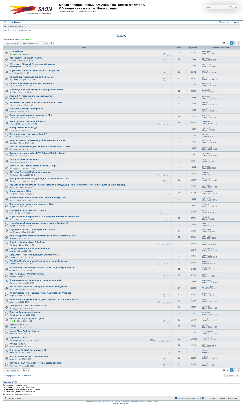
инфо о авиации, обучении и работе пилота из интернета (38, 140)
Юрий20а (13, 86)
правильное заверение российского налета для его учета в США (42, 267)
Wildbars (205, 268)
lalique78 (12, 213)
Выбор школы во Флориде (23, 128)
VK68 (204, 357)
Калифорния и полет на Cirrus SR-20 (27, 306)
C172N (12, 92)
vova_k (28, 39)
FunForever (206, 331)
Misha (204, 319)
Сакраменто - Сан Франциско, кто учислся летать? (35, 255)
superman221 (207, 172)
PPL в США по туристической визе (27, 121)
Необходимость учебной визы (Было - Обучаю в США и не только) (43, 299)
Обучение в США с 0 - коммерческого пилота (32, 229)
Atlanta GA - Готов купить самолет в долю (30, 96)
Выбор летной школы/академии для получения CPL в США (39, 178)
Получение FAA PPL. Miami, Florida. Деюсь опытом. (35, 363)
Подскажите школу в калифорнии (26, 108)
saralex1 (12, 238)
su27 (14, 105)
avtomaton (206, 147)
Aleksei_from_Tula (16, 117)
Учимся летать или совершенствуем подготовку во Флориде (40, 293)
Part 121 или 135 (17, 344)
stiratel (11, 353)
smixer (17, 39)
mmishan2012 (14, 124)
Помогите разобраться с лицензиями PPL (30, 115)
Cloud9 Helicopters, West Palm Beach (27, 242)
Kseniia (15, 175)
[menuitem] (16, 22)
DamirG (16, 80)
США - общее (16, 51)
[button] (238, 43)
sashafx (12, 219)
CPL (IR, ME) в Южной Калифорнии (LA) (29, 248)
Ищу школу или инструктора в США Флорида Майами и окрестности (44, 217)
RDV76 (15, 162)
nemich (204, 223)
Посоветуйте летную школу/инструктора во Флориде (36, 89)
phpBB (130, 401)
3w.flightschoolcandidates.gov (24, 159)
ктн (10, 73)
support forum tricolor (106, 401)
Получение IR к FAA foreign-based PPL (28, 350)
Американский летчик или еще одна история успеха (35, 102)
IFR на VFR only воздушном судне (26, 318)
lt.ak (22, 39)
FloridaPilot (13, 194)
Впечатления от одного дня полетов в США (31, 204)
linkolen (205, 90)
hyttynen (205, 128)
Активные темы (25, 30)
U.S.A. (121, 35)
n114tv (204, 204)
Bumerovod (13, 289)
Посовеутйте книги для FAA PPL (25, 58)
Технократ (206, 52)
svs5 (203, 77)
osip (11, 111)
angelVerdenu (14, 232)
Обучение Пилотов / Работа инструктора (30, 172)
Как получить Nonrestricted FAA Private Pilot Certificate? (37, 153)
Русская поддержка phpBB (121, 403)
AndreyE (12, 60)
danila (15, 245)
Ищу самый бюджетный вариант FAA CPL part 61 (34, 70)
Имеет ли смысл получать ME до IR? (28, 134)
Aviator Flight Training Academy (25, 331)
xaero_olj (205, 261)
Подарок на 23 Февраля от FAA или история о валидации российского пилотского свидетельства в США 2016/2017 (67, 185)
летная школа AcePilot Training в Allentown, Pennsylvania (38, 286)
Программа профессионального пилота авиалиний (35, 280)
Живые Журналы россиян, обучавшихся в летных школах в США (42, 236)
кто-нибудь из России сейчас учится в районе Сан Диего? (38, 223)
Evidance (12, 257)
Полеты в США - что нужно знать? (26, 274)
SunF (204, 363)
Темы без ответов (10, 30)
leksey (204, 58)
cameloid (205, 230)
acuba (11, 346)
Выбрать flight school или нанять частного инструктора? (38, 197)
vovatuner (205, 64)
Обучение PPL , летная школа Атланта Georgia (33, 166)
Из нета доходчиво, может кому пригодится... (32, 83)
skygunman (206, 191)
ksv (203, 160)
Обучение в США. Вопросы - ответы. (28, 210)
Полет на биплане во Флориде (24, 312)
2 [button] (234, 43)
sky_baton (13, 283)
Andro (11, 200)
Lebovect (205, 122)
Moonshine (206, 338)
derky (204, 71)
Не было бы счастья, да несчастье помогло (31, 77)
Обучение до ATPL (18, 325)
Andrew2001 (17, 340)
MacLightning (207, 249)
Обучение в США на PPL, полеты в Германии (32, 64)
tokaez (11, 334)
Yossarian (205, 115)
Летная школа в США (20, 191)
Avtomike (12, 264)
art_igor (15, 181)
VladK (204, 274)
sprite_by (205, 236)
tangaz (12, 296)
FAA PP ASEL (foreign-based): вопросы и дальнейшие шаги (39, 261)
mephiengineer (15, 67)
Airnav (15, 366)
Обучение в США (18, 337)
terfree (11, 130)
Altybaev (205, 179)
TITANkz (12, 327)
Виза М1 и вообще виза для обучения (28, 356)
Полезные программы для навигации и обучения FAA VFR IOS (41, 147)
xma (11, 302)
